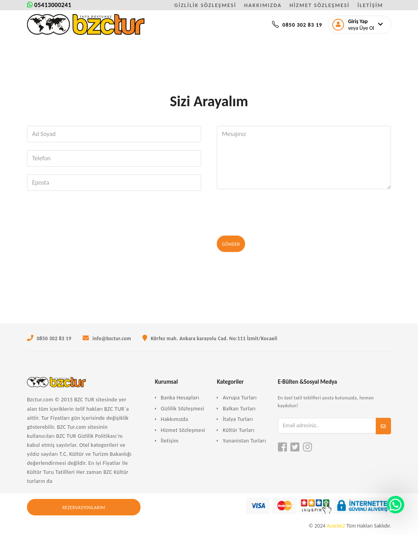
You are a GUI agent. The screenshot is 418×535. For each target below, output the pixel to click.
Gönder (231, 244)
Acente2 (336, 525)
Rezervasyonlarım (83, 507)
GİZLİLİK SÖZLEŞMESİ (205, 5)
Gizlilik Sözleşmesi (182, 408)
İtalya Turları (238, 419)
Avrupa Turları (240, 397)
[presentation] (276, 212)
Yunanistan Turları (244, 440)
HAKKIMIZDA (263, 5)
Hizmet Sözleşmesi (183, 430)
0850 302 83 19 (297, 25)
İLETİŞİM (370, 5)
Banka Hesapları (180, 397)
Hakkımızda (174, 419)
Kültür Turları (238, 430)
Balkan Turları (239, 408)
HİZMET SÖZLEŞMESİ (320, 5)
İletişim (169, 440)
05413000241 (49, 5)
